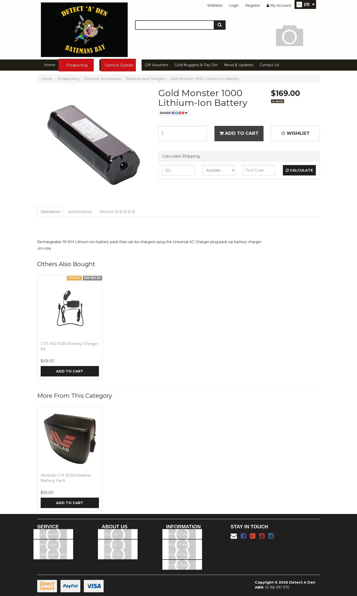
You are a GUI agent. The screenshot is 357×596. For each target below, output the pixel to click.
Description (50, 211)
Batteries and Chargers (146, 79)
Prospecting (77, 65)
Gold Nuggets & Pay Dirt (196, 65)
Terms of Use (177, 534)
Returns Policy (178, 554)
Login (234, 5)
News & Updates (238, 65)
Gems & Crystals (119, 65)
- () (308, 4)
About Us (109, 534)
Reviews (117, 211)
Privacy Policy (178, 544)
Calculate (299, 170)
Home (49, 65)
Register (252, 5)
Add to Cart (239, 133)
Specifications (80, 211)
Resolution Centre (52, 554)
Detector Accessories (102, 79)
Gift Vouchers (156, 65)
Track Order (47, 544)
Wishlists (214, 5)
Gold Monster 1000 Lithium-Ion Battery (204, 79)
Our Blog (109, 544)
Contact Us (269, 65)
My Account (47, 534)
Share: (173, 113)
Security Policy (178, 565)
